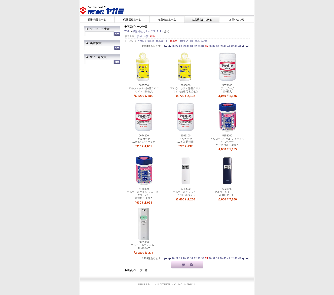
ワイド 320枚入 (144, 91)
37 (213, 46)
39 (221, 46)
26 (173, 46)
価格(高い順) (201, 41)
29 (184, 46)
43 (236, 46)
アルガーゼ (227, 88)
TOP (127, 31)
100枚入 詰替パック (143, 141)
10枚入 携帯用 (185, 141)
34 (202, 46)
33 (199, 46)
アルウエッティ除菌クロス (143, 88)
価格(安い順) (186, 41)
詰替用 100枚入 (144, 198)
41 (228, 46)
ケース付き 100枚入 (227, 144)
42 (232, 46)
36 (210, 46)
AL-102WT (144, 248)
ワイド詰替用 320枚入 (185, 91)
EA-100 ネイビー (227, 195)
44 (239, 46)
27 (177, 46)
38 (217, 46)
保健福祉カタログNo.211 (146, 31)
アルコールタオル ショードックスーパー (227, 140)
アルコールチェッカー (185, 192)
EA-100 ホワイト (185, 195)
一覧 (146, 36)
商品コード (162, 41)
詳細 (139, 36)
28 (180, 46)
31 (191, 46)
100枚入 (227, 91)
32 (195, 46)
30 (188, 46)
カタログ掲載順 (145, 41)
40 (224, 46)
